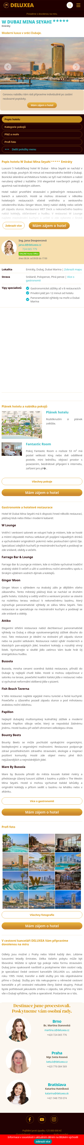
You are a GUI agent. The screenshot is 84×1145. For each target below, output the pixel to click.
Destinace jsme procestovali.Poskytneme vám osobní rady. (42, 1008)
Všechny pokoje (42, 481)
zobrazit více (43, 1141)
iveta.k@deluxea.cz (57, 1061)
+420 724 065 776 (57, 1034)
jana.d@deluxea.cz (30, 245)
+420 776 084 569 (57, 1066)
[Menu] (77, 5)
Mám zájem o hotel (42, 105)
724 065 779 (29, 249)
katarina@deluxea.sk (57, 1093)
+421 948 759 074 (57, 1098)
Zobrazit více (13, 225)
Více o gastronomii (42, 801)
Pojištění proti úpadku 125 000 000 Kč (42, 1130)
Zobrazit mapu (73, 269)
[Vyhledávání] (70, 5)
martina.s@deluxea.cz (57, 1030)
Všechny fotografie (42, 915)
